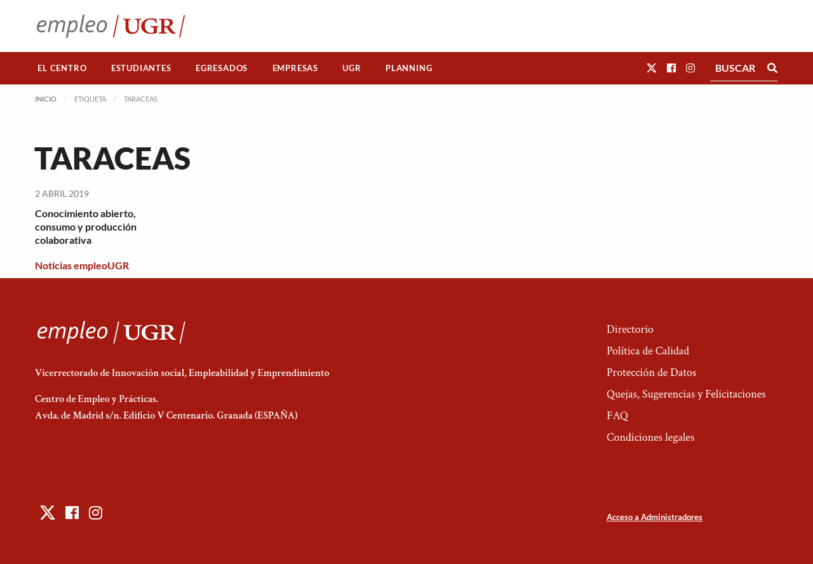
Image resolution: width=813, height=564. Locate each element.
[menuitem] (62, 68)
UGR (351, 68)
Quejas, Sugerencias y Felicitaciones (686, 394)
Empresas (295, 68)
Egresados (222, 68)
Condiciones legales (650, 437)
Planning (409, 68)
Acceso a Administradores (654, 517)
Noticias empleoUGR (82, 265)
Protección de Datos (651, 372)
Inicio (46, 99)
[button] (652, 67)
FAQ (617, 415)
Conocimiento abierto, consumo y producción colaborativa (86, 226)
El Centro (61, 68)
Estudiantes (141, 68)
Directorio (630, 329)
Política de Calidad (648, 351)
